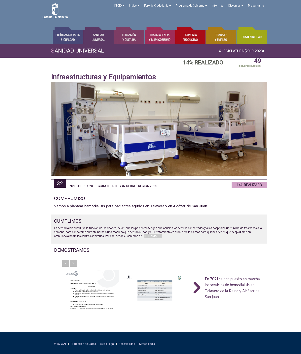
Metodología (147, 343)
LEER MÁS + (153, 236)
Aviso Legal (107, 343)
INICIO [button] (119, 5)
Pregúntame (256, 5)
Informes (217, 5)
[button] (65, 263)
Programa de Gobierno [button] (191, 5)
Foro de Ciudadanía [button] (157, 5)
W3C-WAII (60, 343)
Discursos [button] (235, 5)
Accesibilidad (127, 343)
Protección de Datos (83, 343)
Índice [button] (134, 5)
